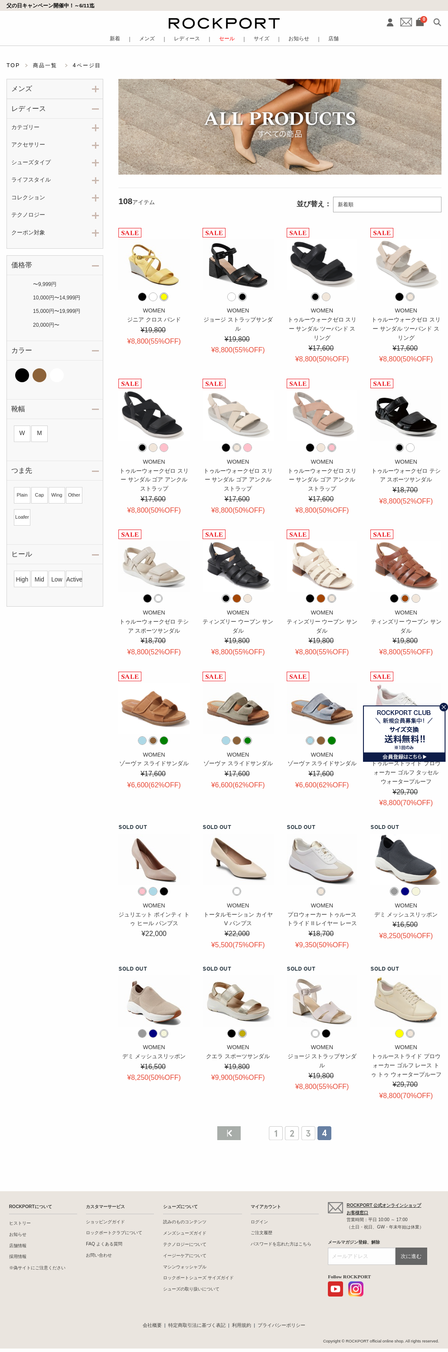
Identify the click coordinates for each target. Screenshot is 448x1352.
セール (227, 39)
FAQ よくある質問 (104, 1244)
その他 (74, 375)
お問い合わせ (99, 1255)
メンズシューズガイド (184, 1233)
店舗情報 (17, 1245)
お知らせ (298, 39)
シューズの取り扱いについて (191, 1289)
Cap (39, 494)
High (22, 579)
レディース (187, 39)
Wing (56, 494)
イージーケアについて (184, 1255)
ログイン (259, 1221)
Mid (39, 579)
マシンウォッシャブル (184, 1266)
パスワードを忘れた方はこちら (281, 1244)
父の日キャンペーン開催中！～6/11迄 (51, 5)
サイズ (261, 39)
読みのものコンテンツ (184, 1221)
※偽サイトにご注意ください (37, 1267)
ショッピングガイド (105, 1221)
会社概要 (152, 1325)
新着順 (345, 205)
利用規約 (241, 1325)
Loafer (22, 517)
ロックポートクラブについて (114, 1232)
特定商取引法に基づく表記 (197, 1325)
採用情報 (17, 1256)
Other (74, 494)
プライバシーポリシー (281, 1325)
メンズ (147, 39)
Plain (22, 494)
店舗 (333, 39)
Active (74, 579)
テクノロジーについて (184, 1244)
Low (56, 579)
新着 (115, 39)
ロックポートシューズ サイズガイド (198, 1277)
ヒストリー (20, 1223)
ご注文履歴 (261, 1232)
